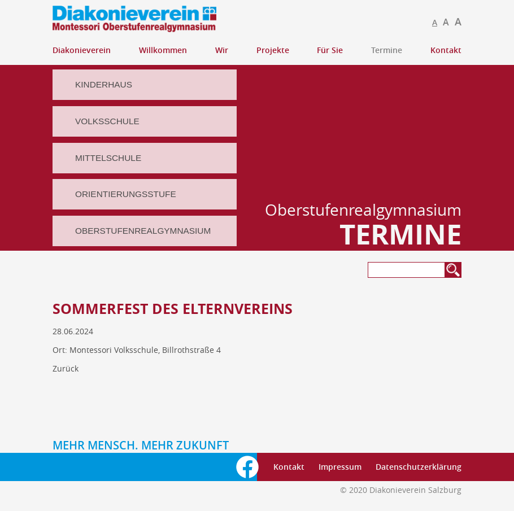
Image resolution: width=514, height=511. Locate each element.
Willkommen (163, 50)
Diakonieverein (82, 50)
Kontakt (445, 50)
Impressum (340, 466)
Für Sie (330, 50)
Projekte (272, 50)
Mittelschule (108, 158)
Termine (386, 50)
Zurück (66, 368)
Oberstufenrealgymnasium (143, 230)
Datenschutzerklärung (418, 466)
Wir (221, 50)
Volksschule (107, 121)
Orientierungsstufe (125, 194)
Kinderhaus (103, 84)
